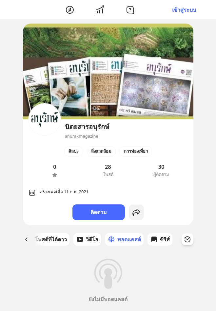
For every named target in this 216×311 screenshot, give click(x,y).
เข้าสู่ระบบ (184, 9)
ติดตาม (98, 212)
